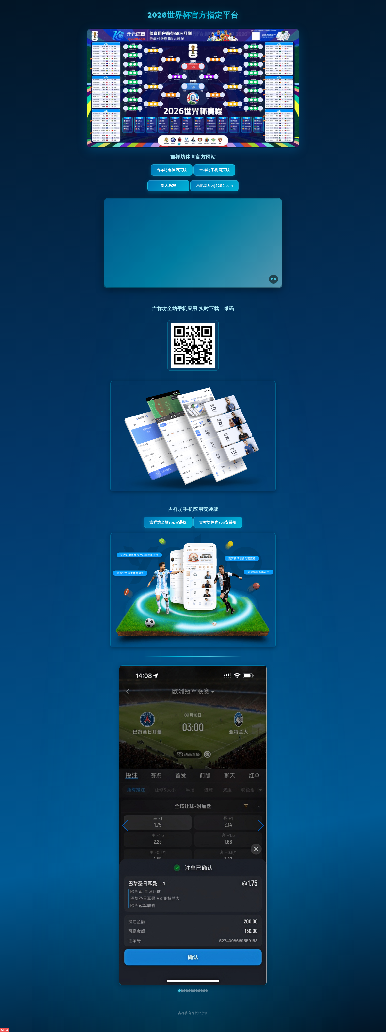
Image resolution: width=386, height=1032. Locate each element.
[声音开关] (273, 279)
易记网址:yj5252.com (214, 185)
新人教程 (168, 185)
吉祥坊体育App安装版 (217, 522)
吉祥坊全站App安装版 (168, 522)
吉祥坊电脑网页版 (171, 170)
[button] (125, 825)
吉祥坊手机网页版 (214, 170)
